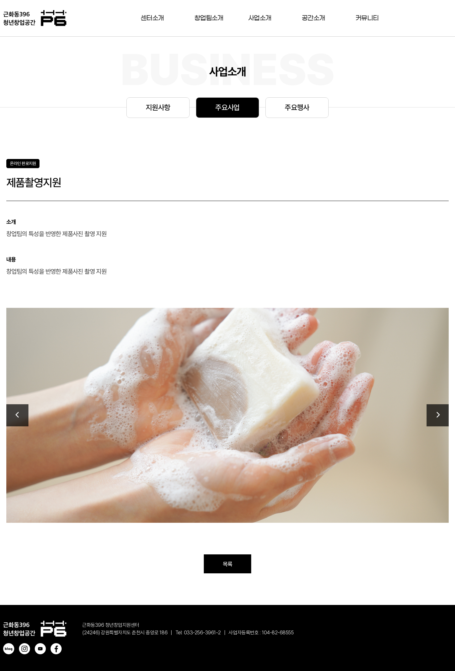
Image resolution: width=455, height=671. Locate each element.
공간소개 (313, 18)
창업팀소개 (208, 18)
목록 (228, 564)
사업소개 (259, 18)
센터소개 (152, 18)
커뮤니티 (367, 18)
